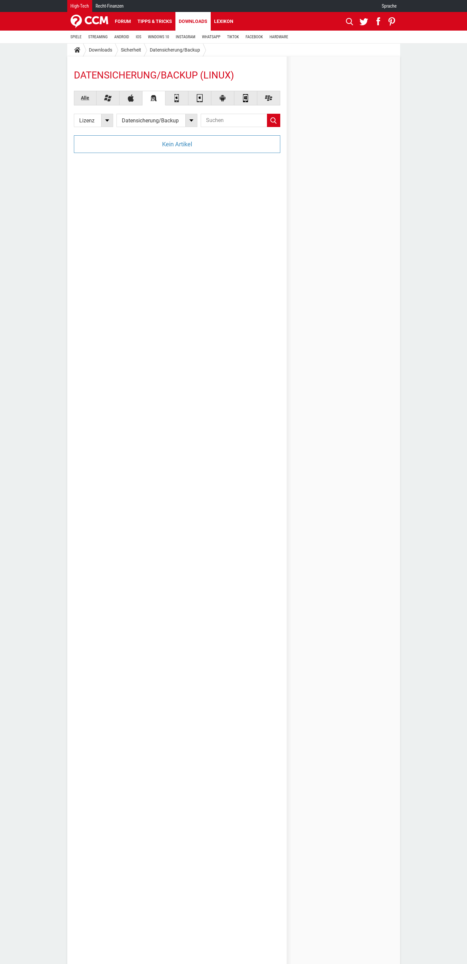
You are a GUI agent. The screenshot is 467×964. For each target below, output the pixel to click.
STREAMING (98, 37)
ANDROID (121, 37)
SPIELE (76, 37)
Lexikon (223, 21)
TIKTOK (233, 37)
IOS (138, 37)
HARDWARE (279, 37)
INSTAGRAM (185, 37)
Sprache (389, 6)
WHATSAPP (211, 37)
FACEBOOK (254, 37)
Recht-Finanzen (109, 6)
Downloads (193, 21)
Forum (123, 21)
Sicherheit (131, 50)
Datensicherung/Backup (175, 50)
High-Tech (80, 6)
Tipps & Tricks (154, 21)
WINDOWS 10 (158, 37)
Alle (85, 97)
